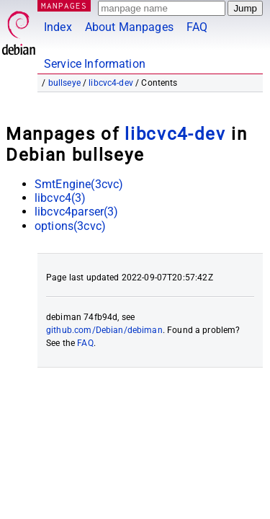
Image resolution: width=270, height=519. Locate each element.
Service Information (94, 64)
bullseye (64, 83)
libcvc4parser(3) (76, 211)
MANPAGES (64, 5)
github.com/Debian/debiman (104, 330)
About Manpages (129, 27)
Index (58, 27)
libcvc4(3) (60, 198)
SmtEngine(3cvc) (79, 184)
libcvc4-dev (111, 83)
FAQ (196, 27)
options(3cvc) (70, 226)
